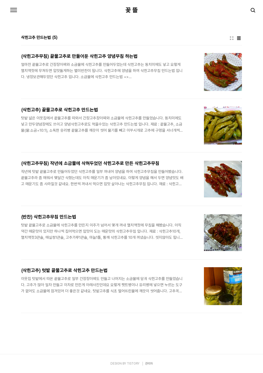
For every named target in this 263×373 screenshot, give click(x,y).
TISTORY (133, 363)
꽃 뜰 (131, 10)
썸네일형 (232, 38)
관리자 (149, 363)
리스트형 (239, 38)
